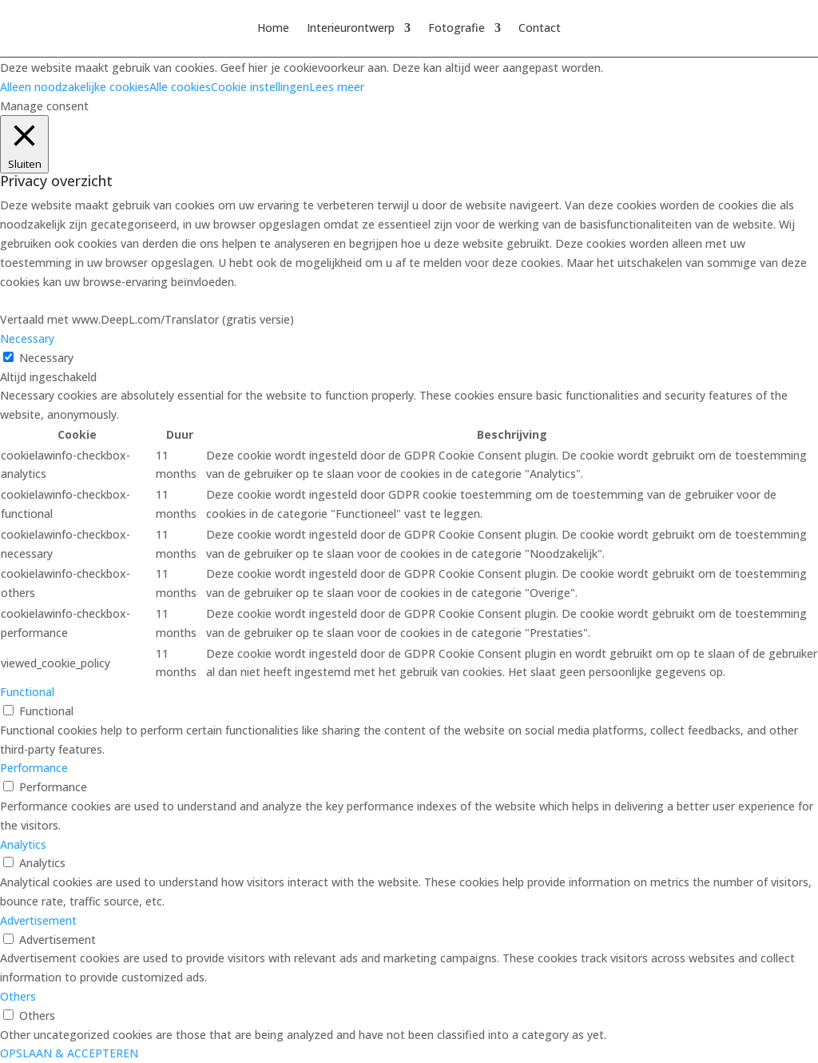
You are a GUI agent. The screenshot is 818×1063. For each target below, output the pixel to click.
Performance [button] (34, 767)
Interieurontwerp (351, 28)
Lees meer (336, 86)
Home (273, 28)
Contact (539, 28)
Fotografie (456, 28)
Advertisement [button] (38, 920)
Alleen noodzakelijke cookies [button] (74, 86)
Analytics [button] (23, 844)
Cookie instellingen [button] (260, 86)
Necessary (46, 357)
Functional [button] (27, 691)
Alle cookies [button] (180, 86)
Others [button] (18, 996)
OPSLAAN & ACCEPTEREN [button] (69, 1053)
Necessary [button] (27, 338)
